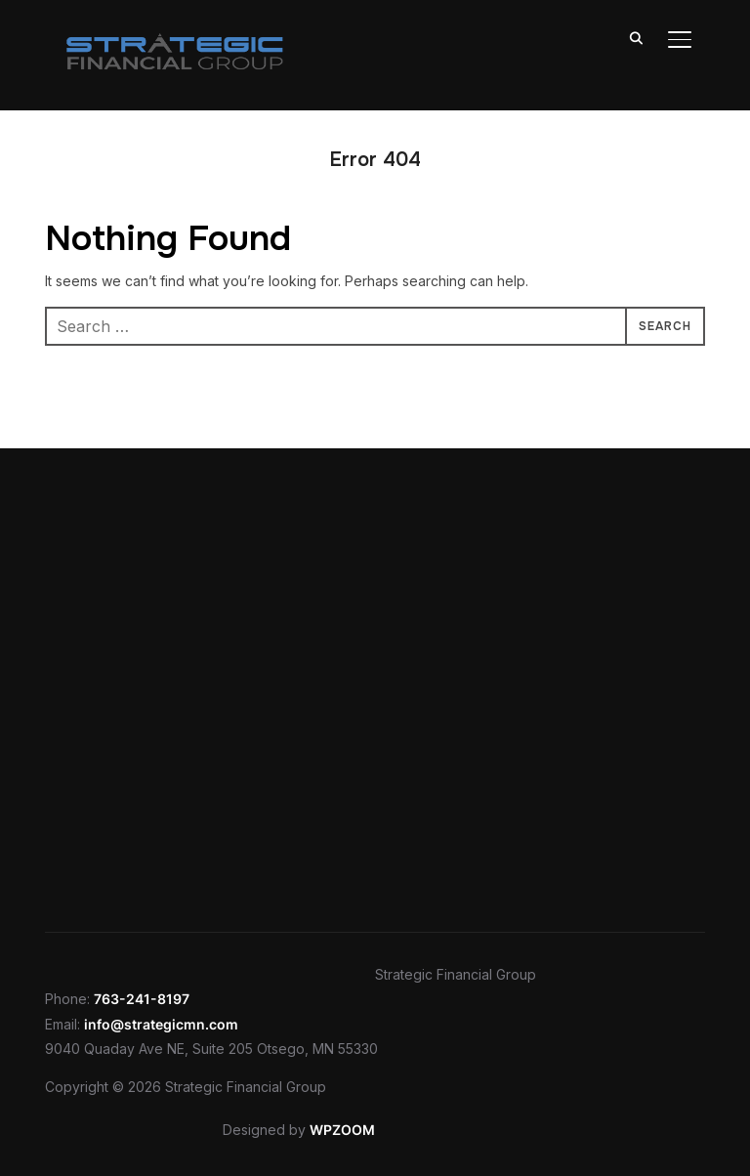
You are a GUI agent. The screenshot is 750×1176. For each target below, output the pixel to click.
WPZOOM (342, 1129)
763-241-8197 (141, 998)
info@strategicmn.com (161, 1024)
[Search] (636, 37)
